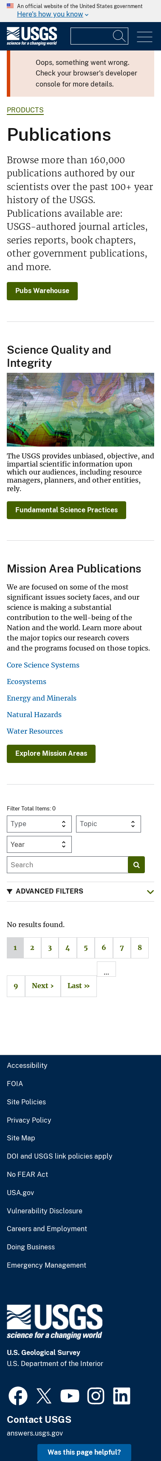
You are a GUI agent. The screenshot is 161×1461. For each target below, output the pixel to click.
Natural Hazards (34, 714)
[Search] (119, 36)
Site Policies (26, 1102)
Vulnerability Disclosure (44, 1211)
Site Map (21, 1138)
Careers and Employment (47, 1229)
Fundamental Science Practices (66, 510)
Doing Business (31, 1247)
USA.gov (20, 1193)
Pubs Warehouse (42, 291)
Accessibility (27, 1066)
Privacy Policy (29, 1120)
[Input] (99, 36)
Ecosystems (26, 681)
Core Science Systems (43, 665)
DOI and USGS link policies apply (60, 1156)
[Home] (32, 43)
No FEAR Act (27, 1175)
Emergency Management (46, 1265)
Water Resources (35, 731)
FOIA (15, 1084)
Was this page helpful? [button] (84, 1452)
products (25, 110)
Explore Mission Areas (51, 753)
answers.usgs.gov (35, 1433)
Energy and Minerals (41, 698)
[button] (80, 892)
